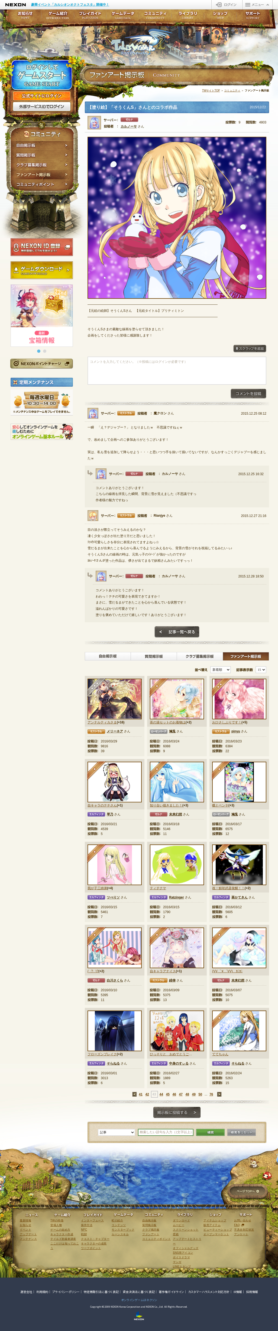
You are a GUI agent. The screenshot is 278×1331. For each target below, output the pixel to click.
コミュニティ (232, 90)
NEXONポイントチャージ (41, 363)
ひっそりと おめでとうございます (171, 1054)
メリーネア (115, 731)
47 (180, 1094)
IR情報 (238, 1291)
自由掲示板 (42, 145)
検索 (210, 1132)
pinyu (235, 731)
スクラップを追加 (249, 348)
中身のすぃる (179, 1063)
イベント (25, 1229)
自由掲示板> (108, 656)
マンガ (177, 1261)
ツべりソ (113, 897)
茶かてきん (239, 897)
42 (147, 1094)
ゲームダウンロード (42, 270)
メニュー (257, 4)
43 (154, 1094)
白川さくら (115, 980)
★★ (221, 688)
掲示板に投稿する (177, 1112)
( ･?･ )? (93, 971)
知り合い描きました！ (166, 805)
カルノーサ (129, 126)
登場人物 (56, 1225)
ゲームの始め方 (60, 1229)
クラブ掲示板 (150, 1229)
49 (193, 1094)
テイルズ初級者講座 (63, 1238)
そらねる (113, 1063)
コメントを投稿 (248, 394)
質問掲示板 (42, 155)
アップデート (28, 1234)
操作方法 (86, 1225)
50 (200, 1094)
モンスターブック (123, 1229)
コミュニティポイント (42, 185)
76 (211, 1094)
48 (187, 1094)
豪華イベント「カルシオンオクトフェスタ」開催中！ (70, 5)
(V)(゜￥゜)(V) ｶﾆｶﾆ (227, 971)
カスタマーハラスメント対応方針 (208, 1291)
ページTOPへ (248, 1192)
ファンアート (150, 1234)
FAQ (237, 1225)
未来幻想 (175, 814)
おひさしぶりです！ (226, 722)
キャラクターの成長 (94, 1243)
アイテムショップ (214, 1220)
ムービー (178, 1225)
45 (167, 1094)
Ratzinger (176, 897)
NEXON (15, 4)
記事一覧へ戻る (176, 632)
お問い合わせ (242, 1220)
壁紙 (176, 1234)
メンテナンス (28, 1238)
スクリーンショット (186, 1229)
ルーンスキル (120, 1234)
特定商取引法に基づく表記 (101, 1291)
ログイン (227, 4)
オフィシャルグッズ (186, 1248)
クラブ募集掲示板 (42, 165)
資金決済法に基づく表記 (139, 1291)
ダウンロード (181, 1220)
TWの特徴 (56, 1220)
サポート (253, 16)
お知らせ (23, 16)
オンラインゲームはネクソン (139, 1300)
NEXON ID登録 (42, 247)
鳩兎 (172, 731)
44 (161, 1094)
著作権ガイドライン (171, 1291)
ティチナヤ (158, 888)
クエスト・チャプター (95, 1238)
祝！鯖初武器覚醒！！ (228, 888)
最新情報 (25, 1220)
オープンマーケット (216, 1234)
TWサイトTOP (211, 90)
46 (174, 1094)
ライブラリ (188, 16)
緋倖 (172, 980)
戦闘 (84, 1234)
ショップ (220, 16)
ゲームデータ (122, 16)
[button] (38, 351)
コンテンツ (119, 1225)
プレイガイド (90, 16)
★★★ (96, 688)
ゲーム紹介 (57, 16)
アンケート (241, 1234)
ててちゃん (220, 1054)
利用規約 (42, 1291)
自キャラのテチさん (102, 805)
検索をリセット (241, 1132)
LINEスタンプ (182, 1266)
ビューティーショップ (217, 1229)
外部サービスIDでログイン (41, 107)
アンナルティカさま (102, 722)
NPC (84, 1229)
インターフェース (92, 1220)
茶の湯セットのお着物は (168, 722)
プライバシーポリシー (66, 1291)
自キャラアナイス (163, 971)
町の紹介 (117, 1220)
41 (140, 1094)
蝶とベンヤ (220, 805)
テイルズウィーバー (142, 41)
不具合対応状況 (244, 1229)
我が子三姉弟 (97, 888)
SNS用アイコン (183, 1252)
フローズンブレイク (102, 1054)
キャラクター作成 (61, 1234)
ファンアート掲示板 (42, 175)
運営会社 (26, 1291)
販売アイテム (212, 1225)
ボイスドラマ (181, 1257)
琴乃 (110, 814)
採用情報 (252, 1291)
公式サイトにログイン (41, 96)
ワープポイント (91, 1248)
